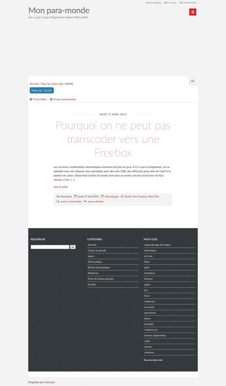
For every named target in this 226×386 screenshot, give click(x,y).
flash (146, 262)
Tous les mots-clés (52, 83)
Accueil (34, 83)
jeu (146, 290)
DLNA (127, 196)
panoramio (150, 312)
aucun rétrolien (95, 201)
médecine (149, 301)
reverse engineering (155, 335)
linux (146, 296)
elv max (148, 256)
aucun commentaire (71, 201)
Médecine (93, 273)
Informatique (112, 196)
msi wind (149, 307)
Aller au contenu (152, 2)
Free (134, 196)
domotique (150, 250)
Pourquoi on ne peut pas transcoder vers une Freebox (113, 138)
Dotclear (49, 382)
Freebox (142, 196)
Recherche (38, 239)
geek (146, 267)
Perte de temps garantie (101, 279)
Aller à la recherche (188, 2)
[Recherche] (50, 247)
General (92, 245)
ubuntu (148, 346)
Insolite (92, 284)
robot (147, 341)
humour (148, 279)
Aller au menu (169, 2)
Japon (91, 256)
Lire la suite (61, 186)
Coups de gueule (97, 250)
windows (149, 352)
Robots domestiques (99, 267)
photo (147, 318)
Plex (156, 196)
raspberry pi (150, 329)
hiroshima (149, 273)
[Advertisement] (113, 49)
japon (147, 284)
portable (148, 324)
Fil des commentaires (64, 99)
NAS (150, 196)
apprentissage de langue (157, 245)
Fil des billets (40, 99)
